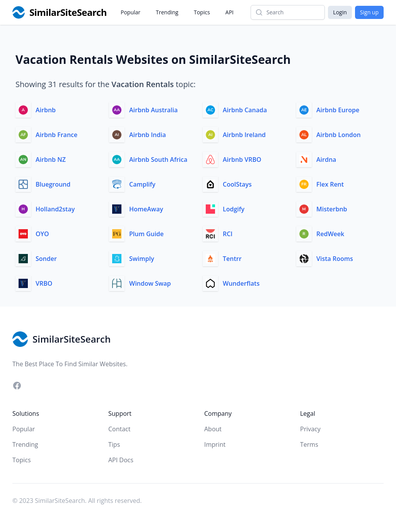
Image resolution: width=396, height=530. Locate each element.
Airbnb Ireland (244, 134)
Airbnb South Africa (158, 159)
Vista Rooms (334, 258)
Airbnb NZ (51, 159)
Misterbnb (331, 209)
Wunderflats (241, 283)
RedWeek (330, 234)
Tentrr (232, 258)
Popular (130, 12)
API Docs (120, 460)
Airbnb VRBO (242, 159)
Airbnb (46, 110)
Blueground (53, 184)
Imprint (214, 444)
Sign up (369, 12)
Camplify (142, 184)
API (229, 12)
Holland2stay (55, 209)
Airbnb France (56, 134)
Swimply (141, 258)
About (213, 429)
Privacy (310, 429)
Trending (167, 12)
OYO (42, 234)
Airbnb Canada (245, 110)
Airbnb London (338, 134)
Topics (202, 12)
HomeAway (146, 209)
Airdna (326, 159)
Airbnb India (147, 134)
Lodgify (233, 209)
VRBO (44, 283)
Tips (114, 444)
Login (339, 12)
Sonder (46, 258)
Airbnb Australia (153, 110)
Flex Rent (330, 184)
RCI (227, 234)
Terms (309, 444)
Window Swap (150, 283)
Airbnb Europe (337, 110)
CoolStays (237, 184)
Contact (119, 429)
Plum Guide (146, 234)
